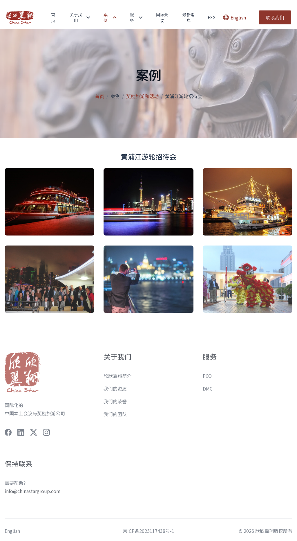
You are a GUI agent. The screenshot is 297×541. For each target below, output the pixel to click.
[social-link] (8, 435)
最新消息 (188, 17)
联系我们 (275, 17)
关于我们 (80, 17)
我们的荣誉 (115, 404)
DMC (208, 392)
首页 (53, 17)
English (12, 534)
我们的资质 (115, 392)
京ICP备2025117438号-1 (148, 534)
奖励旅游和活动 (142, 96)
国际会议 (162, 17)
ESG (211, 17)
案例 (110, 17)
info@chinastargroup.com (33, 494)
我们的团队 (115, 417)
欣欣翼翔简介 (117, 379)
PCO (207, 379)
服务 (136, 17)
